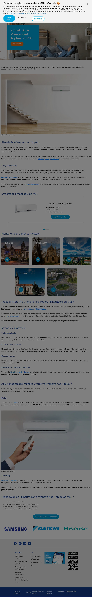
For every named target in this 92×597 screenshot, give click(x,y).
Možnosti (21, 17)
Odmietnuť (38, 19)
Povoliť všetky (9, 18)
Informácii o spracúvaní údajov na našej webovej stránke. (28, 13)
